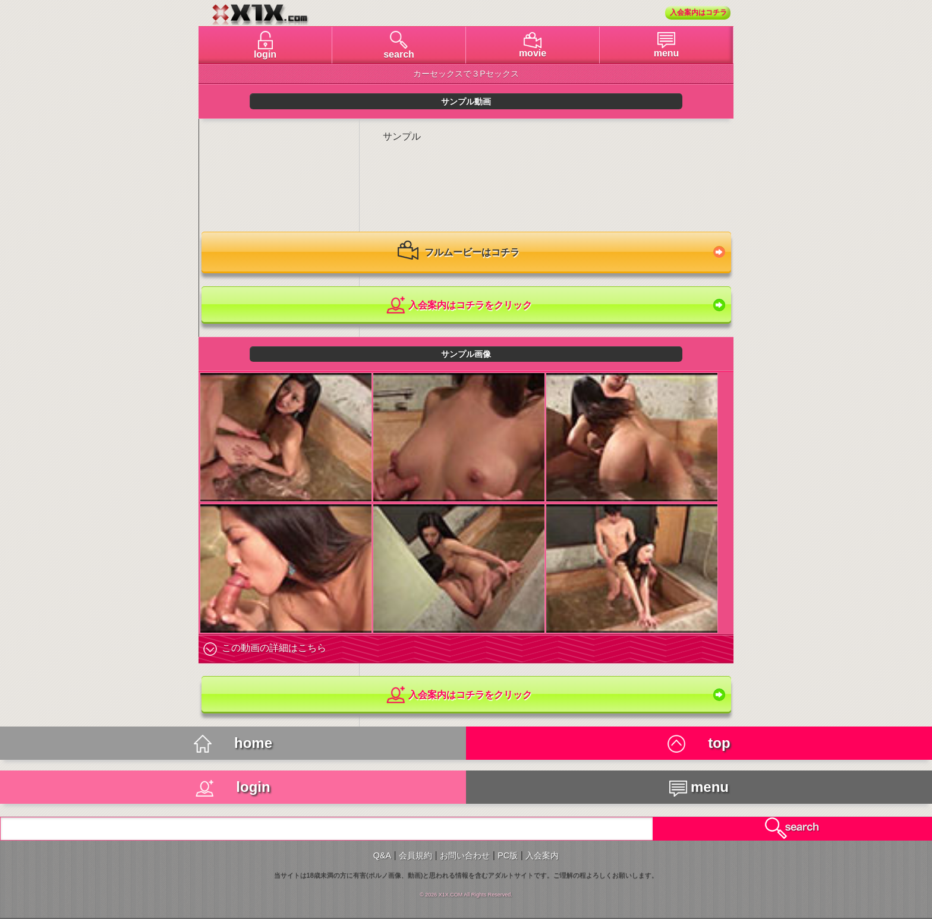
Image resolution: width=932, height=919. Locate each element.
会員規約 (415, 855)
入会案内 (542, 855)
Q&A (382, 855)
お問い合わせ (465, 855)
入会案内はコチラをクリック (458, 305)
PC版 (508, 855)
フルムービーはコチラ (458, 253)
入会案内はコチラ (698, 12)
